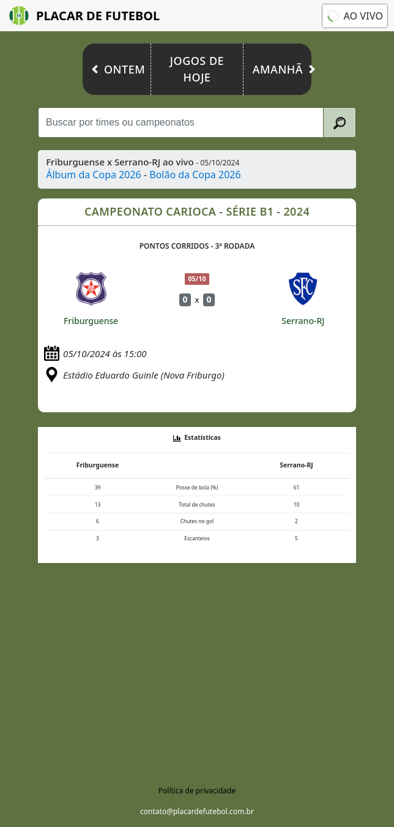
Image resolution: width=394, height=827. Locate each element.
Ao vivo (354, 15)
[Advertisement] (197, 669)
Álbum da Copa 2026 (93, 174)
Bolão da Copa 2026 (194, 174)
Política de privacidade (197, 790)
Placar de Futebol (84, 15)
